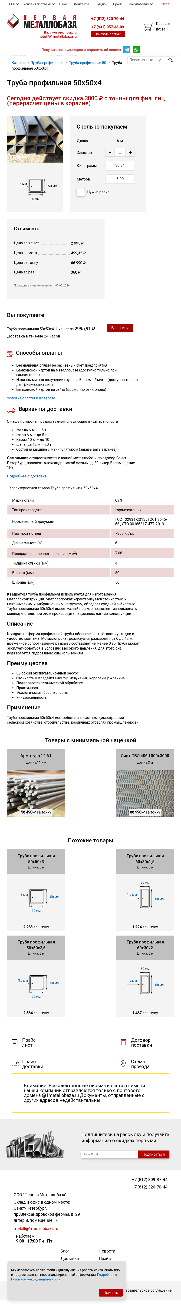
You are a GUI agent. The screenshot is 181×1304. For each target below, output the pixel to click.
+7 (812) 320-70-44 (149, 1191)
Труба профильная (47, 60)
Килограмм (87, 169)
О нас (63, 4)
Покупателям (139, 4)
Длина (82, 145)
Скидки (101, 4)
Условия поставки (37, 4)
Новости (107, 1255)
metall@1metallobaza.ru (57, 36)
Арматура (18, 60)
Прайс (117, 4)
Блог (64, 1255)
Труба (72, 60)
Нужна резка (93, 196)
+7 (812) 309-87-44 (149, 1183)
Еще (101, 60)
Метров (83, 183)
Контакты (81, 4)
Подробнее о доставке (27, 480)
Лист (86, 60)
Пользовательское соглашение (144, 1294)
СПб (12, 4)
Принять (111, 1292)
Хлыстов (84, 156)
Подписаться (153, 1158)
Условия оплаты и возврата (31, 402)
